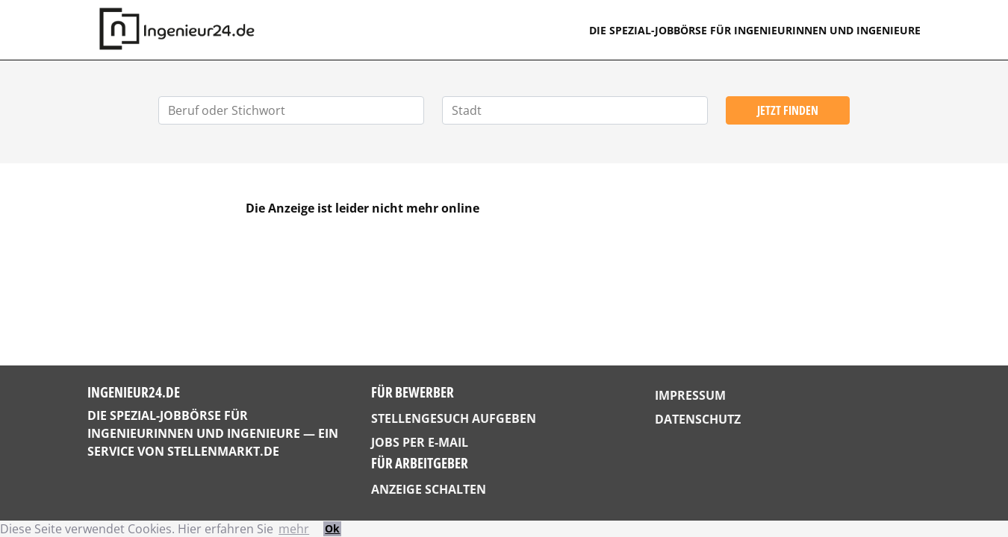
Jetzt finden (787, 110)
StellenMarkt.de (223, 451)
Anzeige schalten (428, 489)
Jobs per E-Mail (419, 442)
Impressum (690, 395)
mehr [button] (294, 529)
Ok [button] (332, 528)
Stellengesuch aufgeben (453, 418)
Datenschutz (698, 419)
